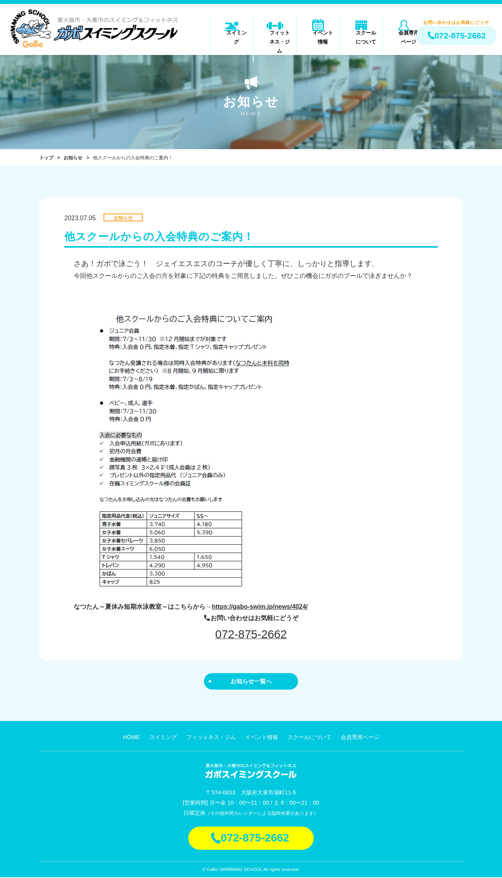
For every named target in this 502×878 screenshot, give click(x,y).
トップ (46, 158)
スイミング (232, 37)
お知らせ (73, 158)
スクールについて (361, 37)
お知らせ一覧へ (251, 681)
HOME (131, 738)
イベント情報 (318, 37)
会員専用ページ (404, 37)
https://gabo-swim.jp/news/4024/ (260, 606)
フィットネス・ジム (275, 37)
